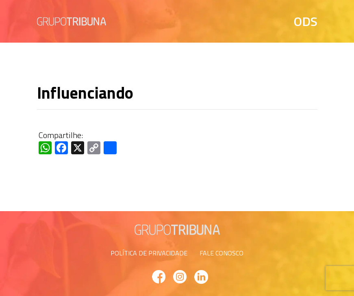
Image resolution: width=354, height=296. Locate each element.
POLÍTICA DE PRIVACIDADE (149, 253)
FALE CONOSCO (221, 253)
